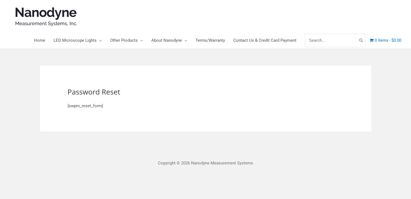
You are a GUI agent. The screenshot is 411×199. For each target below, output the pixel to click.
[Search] (361, 40)
